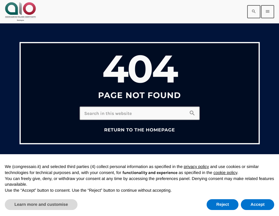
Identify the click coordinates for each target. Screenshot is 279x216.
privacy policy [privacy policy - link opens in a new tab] (196, 166)
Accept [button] (257, 204)
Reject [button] (222, 204)
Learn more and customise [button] (41, 204)
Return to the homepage (139, 130)
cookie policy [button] (225, 172)
